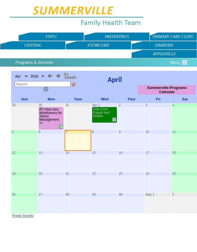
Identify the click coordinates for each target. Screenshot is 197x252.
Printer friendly (22, 216)
